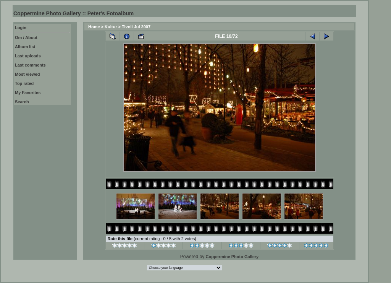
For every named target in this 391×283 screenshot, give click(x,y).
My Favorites (27, 92)
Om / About (26, 37)
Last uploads (28, 56)
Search (22, 101)
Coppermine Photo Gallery (232, 256)
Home (94, 26)
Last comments (30, 65)
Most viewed (27, 74)
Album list (25, 46)
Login (20, 27)
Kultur (111, 26)
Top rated (24, 83)
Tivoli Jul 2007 (136, 26)
